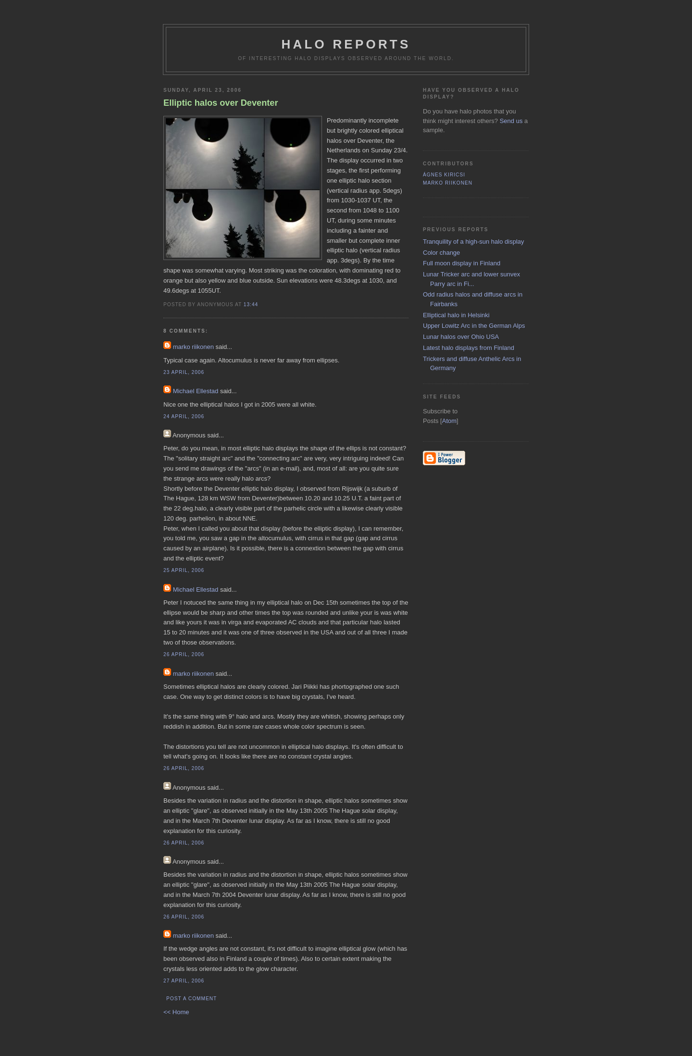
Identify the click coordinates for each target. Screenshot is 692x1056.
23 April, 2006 (183, 372)
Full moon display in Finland (461, 263)
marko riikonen (193, 346)
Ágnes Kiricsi (444, 174)
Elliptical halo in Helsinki (456, 315)
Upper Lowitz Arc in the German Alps (474, 325)
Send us (511, 120)
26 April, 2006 (183, 654)
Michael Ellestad (196, 391)
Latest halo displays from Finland (468, 347)
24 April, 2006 (183, 416)
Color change (441, 252)
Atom (449, 420)
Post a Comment (191, 998)
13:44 (251, 304)
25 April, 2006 (183, 570)
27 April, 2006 (183, 980)
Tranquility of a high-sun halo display (473, 241)
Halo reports (346, 44)
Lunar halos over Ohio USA (461, 336)
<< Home (176, 1012)
